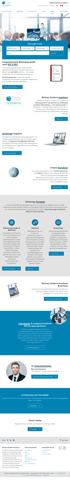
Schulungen (6, 11)
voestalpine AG (46, 450)
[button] (7, 440)
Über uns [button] (61, 119)
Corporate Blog (46, 454)
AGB (26, 456)
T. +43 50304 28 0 (60, 473)
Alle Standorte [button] (59, 187)
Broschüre (28, 461)
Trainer (19, 11)
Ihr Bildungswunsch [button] (35, 347)
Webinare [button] (32, 269)
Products (44, 452)
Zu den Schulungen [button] (12, 153)
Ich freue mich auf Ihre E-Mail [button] (44, 377)
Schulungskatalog (30, 463)
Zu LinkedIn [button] (35, 429)
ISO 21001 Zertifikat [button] (12, 87)
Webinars (64, 11)
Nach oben (64, 440)
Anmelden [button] (35, 406)
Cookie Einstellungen (31, 459)
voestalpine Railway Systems (46, 5)
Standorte (32, 11)
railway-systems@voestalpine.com (32, 475)
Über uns (52, 12)
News (43, 11)
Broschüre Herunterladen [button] (56, 299)
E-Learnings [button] (56, 254)
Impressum (46, 475)
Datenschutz (28, 458)
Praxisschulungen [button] (11, 268)
